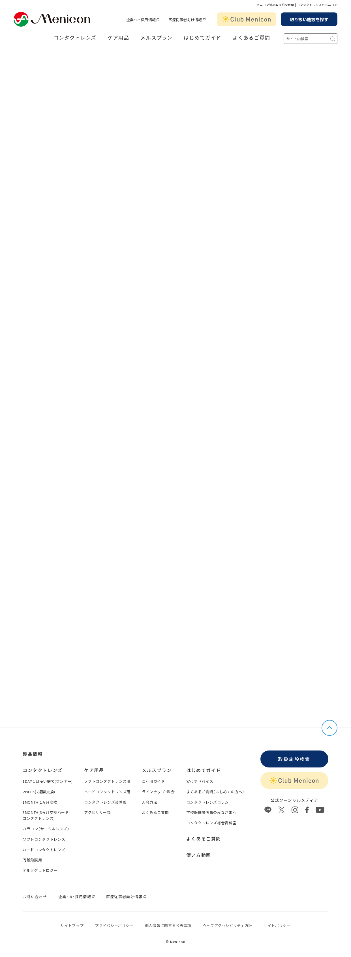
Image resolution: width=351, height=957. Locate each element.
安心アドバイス (199, 781)
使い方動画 (198, 854)
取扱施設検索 (294, 759)
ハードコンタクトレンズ (44, 849)
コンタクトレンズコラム (207, 802)
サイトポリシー (277, 925)
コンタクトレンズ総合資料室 (211, 822)
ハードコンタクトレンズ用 (107, 791)
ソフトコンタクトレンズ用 (107, 781)
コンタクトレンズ (74, 38)
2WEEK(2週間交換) (39, 791)
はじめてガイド (202, 38)
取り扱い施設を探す (309, 19)
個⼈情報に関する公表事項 (168, 925)
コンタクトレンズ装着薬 (105, 802)
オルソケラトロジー (40, 870)
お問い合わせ (35, 896)
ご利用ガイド (153, 781)
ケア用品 (118, 38)
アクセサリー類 (97, 812)
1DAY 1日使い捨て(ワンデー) (48, 781)
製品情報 (32, 753)
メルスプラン (156, 38)
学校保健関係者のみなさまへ (211, 812)
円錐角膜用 (32, 860)
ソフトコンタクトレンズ (44, 839)
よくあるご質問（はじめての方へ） (215, 791)
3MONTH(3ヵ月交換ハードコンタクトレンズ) (46, 815)
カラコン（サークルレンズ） (46, 828)
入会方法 (149, 802)
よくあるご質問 (251, 38)
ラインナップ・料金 (158, 791)
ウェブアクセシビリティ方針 (227, 925)
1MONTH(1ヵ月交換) (41, 802)
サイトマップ (72, 925)
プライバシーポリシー (114, 925)
